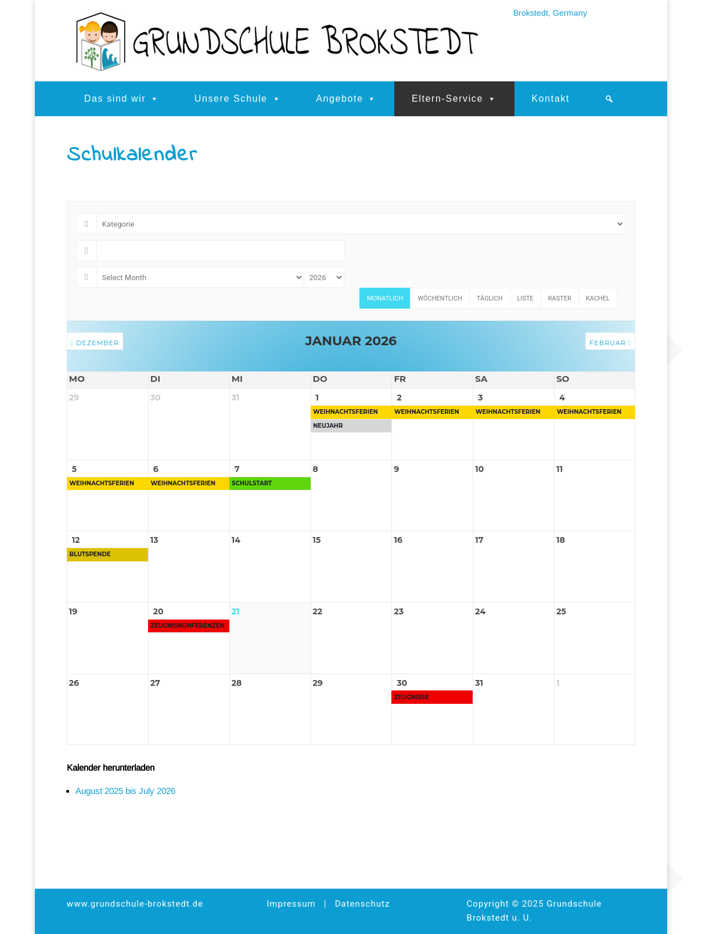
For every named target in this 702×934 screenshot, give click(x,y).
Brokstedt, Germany (550, 12)
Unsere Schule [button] (238, 98)
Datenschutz (362, 904)
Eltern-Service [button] (454, 98)
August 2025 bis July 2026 (125, 830)
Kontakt (551, 98)
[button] (609, 98)
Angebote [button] (346, 98)
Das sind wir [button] (122, 98)
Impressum (291, 904)
